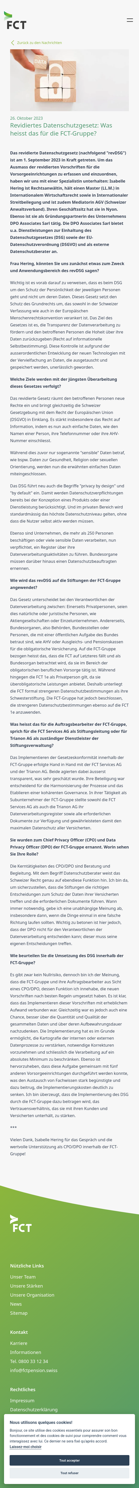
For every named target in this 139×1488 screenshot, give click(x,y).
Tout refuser (69, 1473)
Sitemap (19, 1313)
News (16, 1304)
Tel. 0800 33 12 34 (29, 1361)
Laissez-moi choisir (25, 1447)
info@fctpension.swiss (33, 1370)
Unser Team (23, 1277)
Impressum (22, 1400)
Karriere (18, 1343)
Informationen (25, 1352)
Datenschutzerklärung (34, 1410)
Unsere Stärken (26, 1286)
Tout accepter (69, 1460)
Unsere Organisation (32, 1295)
